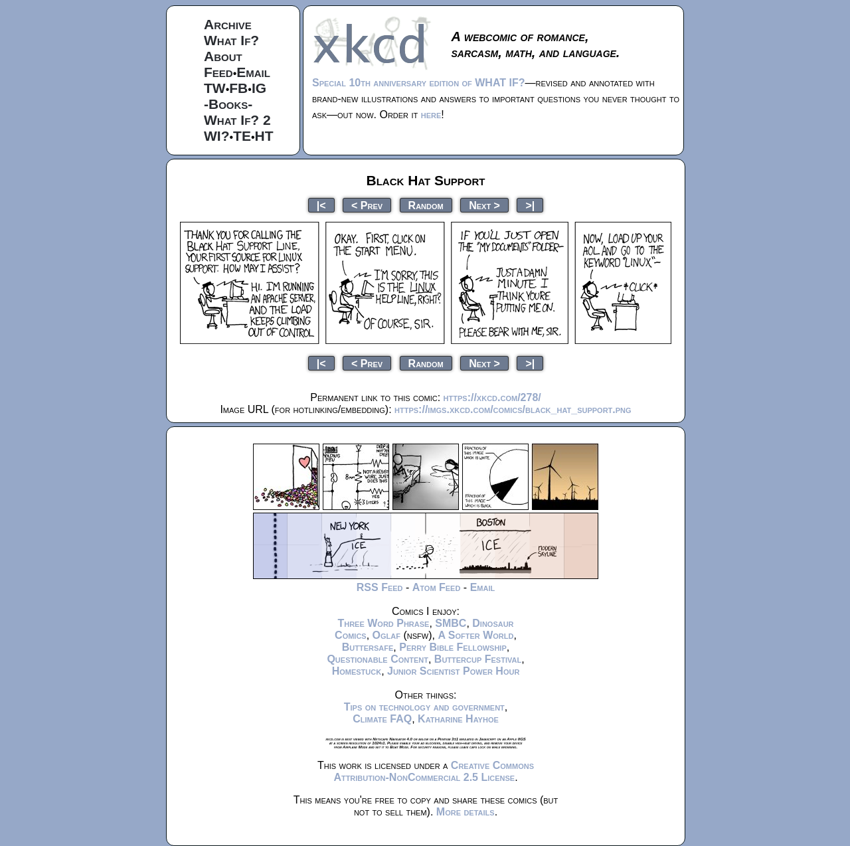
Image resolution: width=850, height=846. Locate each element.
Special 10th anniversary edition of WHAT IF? (418, 82)
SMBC (450, 623)
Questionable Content (377, 659)
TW (215, 88)
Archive (228, 24)
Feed (218, 72)
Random (426, 205)
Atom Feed (436, 587)
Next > (484, 205)
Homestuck (357, 671)
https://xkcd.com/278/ (492, 397)
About (223, 56)
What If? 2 (237, 119)
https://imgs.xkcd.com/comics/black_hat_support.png (513, 409)
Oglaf (386, 635)
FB (238, 88)
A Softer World (475, 635)
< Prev (366, 205)
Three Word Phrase (383, 623)
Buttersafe (368, 647)
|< (321, 205)
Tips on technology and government (424, 707)
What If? (231, 40)
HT (264, 135)
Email (253, 72)
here (431, 114)
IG (259, 88)
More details (465, 811)
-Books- (228, 104)
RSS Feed (380, 587)
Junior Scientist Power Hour (453, 671)
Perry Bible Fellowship (453, 647)
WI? (216, 135)
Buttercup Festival (477, 659)
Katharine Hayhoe (458, 718)
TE (242, 135)
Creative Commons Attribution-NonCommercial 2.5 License (433, 771)
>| (530, 205)
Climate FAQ (382, 718)
